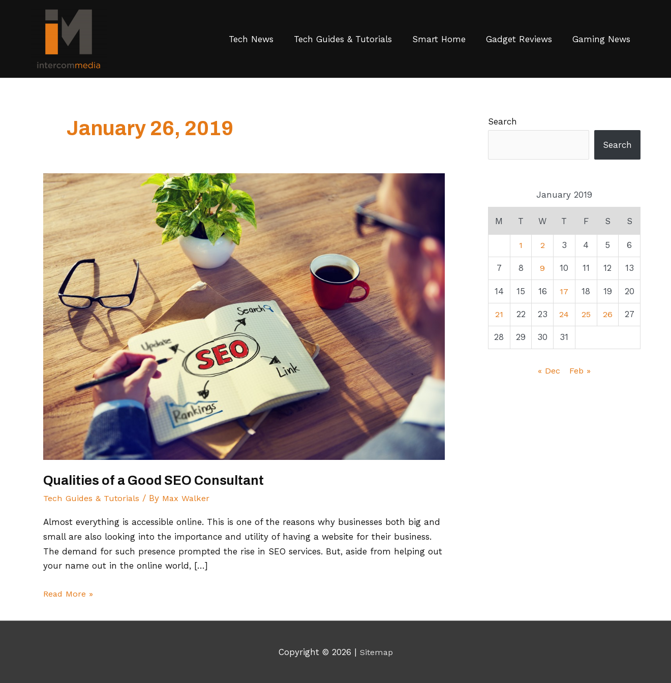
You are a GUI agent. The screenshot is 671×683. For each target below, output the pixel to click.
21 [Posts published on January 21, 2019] (499, 314)
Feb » (580, 370)
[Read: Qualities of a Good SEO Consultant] (244, 316)
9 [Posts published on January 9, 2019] (542, 268)
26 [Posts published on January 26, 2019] (608, 314)
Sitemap (376, 652)
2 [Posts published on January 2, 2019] (542, 245)
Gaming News (601, 39)
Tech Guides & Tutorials (343, 39)
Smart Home (439, 39)
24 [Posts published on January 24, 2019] (564, 314)
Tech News (251, 39)
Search (502, 121)
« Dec (549, 370)
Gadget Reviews (519, 39)
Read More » (69, 592)
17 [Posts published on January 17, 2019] (564, 291)
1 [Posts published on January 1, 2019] (521, 245)
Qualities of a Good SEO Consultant (156, 480)
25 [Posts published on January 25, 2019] (586, 314)
